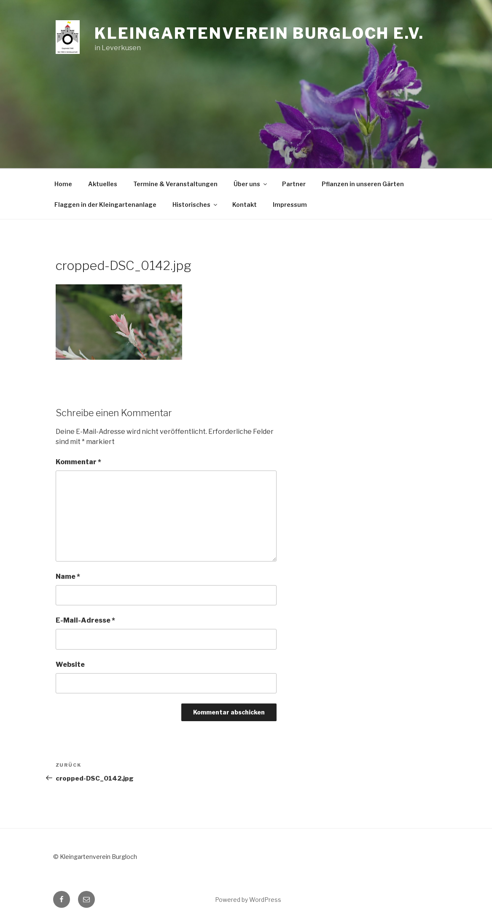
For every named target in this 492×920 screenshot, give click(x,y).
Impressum (290, 204)
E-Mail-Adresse (85, 620)
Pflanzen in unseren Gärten (363, 183)
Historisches (195, 204)
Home (63, 183)
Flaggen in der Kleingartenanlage (105, 204)
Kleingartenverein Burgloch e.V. (259, 33)
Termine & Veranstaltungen (175, 183)
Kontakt (244, 204)
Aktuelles (102, 183)
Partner (294, 183)
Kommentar (78, 462)
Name (68, 576)
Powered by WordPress (248, 899)
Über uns (251, 183)
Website (70, 665)
